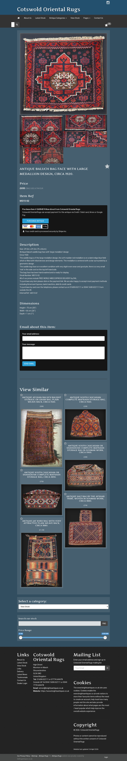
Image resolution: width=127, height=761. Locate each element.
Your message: (28, 344)
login (106, 757)
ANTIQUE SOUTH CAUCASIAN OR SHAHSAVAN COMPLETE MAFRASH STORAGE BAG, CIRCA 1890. (41, 474)
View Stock (75, 18)
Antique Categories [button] (58, 18)
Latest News (22, 674)
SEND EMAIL (29, 364)
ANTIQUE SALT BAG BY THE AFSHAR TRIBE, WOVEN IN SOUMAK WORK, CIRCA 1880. (85, 498)
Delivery (20, 671)
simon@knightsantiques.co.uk (51, 688)
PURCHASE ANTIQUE (35, 221)
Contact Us (98, 18)
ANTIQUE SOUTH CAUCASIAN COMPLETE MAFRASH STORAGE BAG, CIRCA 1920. (85, 399)
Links (19, 669)
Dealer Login (22, 683)
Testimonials (22, 677)
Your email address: (31, 334)
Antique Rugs (43, 756)
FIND (104, 623)
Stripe (61, 231)
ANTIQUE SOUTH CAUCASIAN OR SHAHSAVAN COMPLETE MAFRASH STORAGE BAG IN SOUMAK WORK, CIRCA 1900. (85, 449)
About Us (27, 18)
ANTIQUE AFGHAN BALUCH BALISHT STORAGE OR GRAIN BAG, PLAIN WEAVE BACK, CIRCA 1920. (41, 399)
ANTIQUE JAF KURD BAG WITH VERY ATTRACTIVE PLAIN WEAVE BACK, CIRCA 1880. (41, 523)
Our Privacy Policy (23, 756)
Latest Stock (40, 18)
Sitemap (34, 756)
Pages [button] (86, 18)
